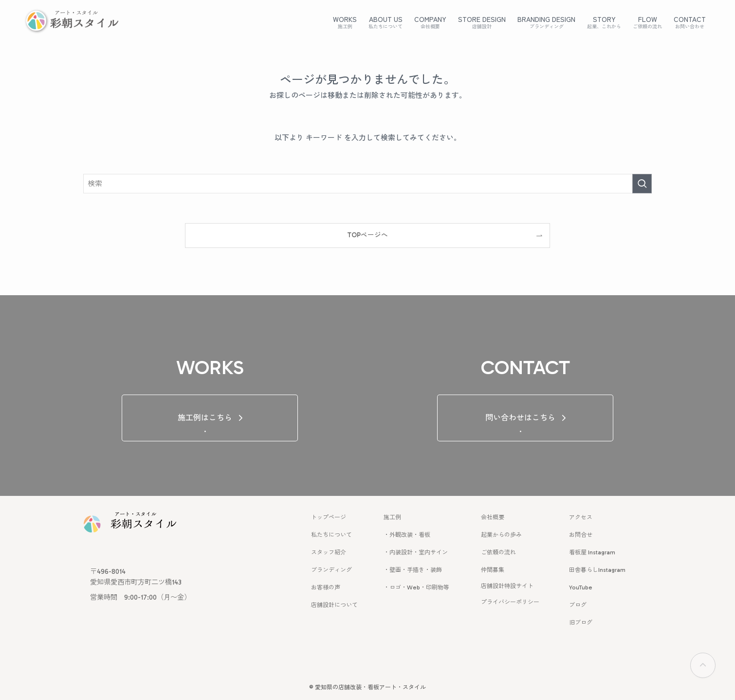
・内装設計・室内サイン (416, 552)
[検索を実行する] (642, 183)
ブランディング (331, 570)
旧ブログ (580, 622)
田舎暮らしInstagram (597, 570)
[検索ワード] (367, 183)
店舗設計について (334, 605)
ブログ (578, 605)
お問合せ (580, 534)
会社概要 (492, 517)
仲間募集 (492, 570)
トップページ (328, 517)
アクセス (580, 517)
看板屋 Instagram (592, 552)
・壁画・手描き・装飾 (413, 570)
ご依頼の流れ (498, 552)
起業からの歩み (501, 534)
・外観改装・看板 (407, 534)
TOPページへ (367, 235)
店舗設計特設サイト (507, 586)
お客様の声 (325, 587)
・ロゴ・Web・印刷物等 (416, 587)
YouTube (580, 587)
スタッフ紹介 (328, 552)
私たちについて (331, 534)
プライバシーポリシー (510, 602)
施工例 (392, 517)
